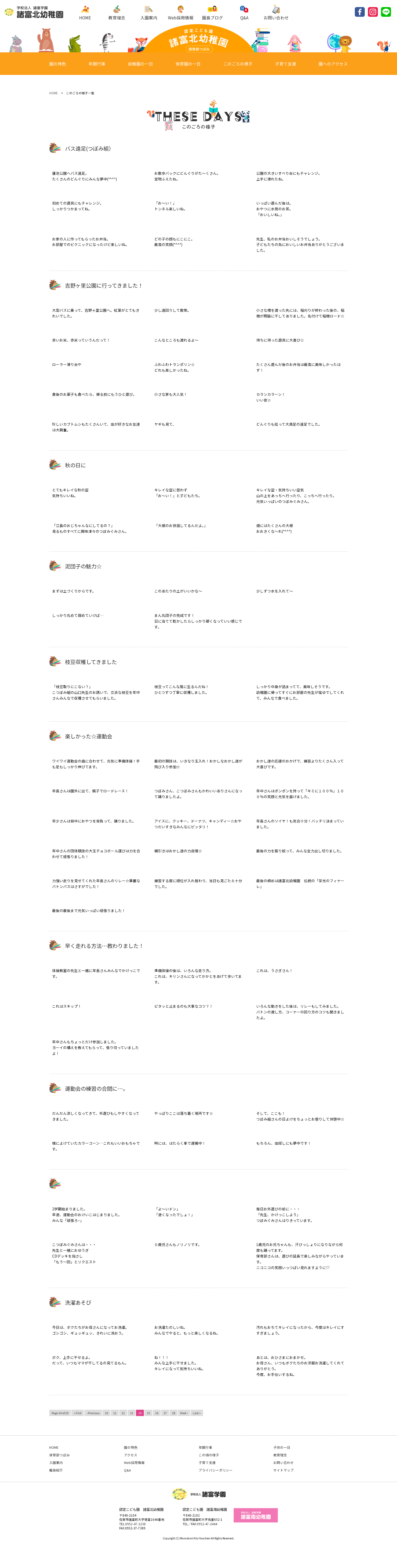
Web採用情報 (180, 12)
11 (114, 1413)
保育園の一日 (188, 64)
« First (77, 1413)
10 (106, 1413)
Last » (197, 1413)
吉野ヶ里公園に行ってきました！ (104, 285)
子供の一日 (281, 1447)
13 (131, 1413)
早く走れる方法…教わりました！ (104, 946)
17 (165, 1413)
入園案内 (148, 12)
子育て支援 (285, 64)
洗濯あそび (78, 1302)
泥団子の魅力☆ (83, 566)
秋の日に (75, 465)
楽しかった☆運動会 (88, 736)
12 (123, 1413)
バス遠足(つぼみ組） (89, 148)
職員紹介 (56, 1470)
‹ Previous (93, 1413)
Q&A (244, 12)
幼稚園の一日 (140, 64)
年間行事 (97, 64)
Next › (184, 1413)
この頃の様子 (209, 1454)
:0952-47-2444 (206, 1524)
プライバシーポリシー (216, 1470)
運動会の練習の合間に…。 (96, 1088)
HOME (85, 12)
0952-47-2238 (135, 1524)
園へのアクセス (333, 64)
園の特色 (57, 64)
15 (148, 1413)
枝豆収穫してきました (91, 662)
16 (156, 1413)
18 (173, 1413)
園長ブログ (212, 12)
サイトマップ (283, 1470)
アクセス (130, 1454)
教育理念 (116, 12)
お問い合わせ (276, 12)
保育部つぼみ (59, 1454)
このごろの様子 (238, 64)
